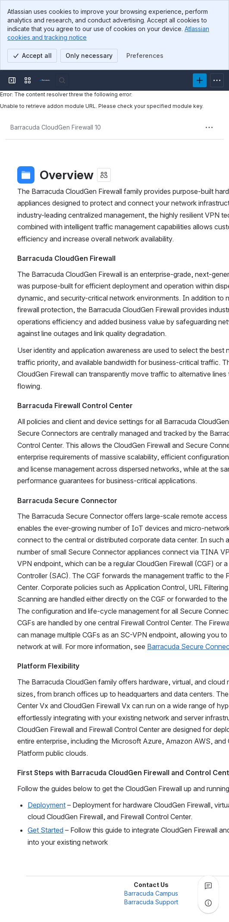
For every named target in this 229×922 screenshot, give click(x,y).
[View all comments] (208, 886)
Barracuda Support (151, 902)
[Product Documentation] (45, 80)
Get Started (45, 830)
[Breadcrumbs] (55, 127)
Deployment (47, 805)
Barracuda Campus (151, 893)
